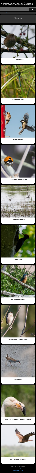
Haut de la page (18, 470)
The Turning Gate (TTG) (21, 468)
